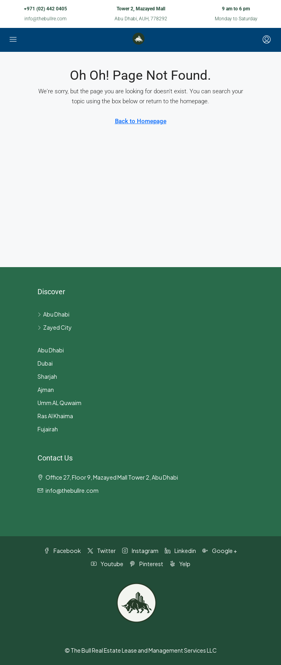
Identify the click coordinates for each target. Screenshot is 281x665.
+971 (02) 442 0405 (45, 9)
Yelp (180, 563)
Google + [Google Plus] (219, 550)
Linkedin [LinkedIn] (180, 550)
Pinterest (146, 563)
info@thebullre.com (45, 19)
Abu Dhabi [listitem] (53, 314)
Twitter (101, 550)
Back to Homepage (140, 121)
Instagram (140, 550)
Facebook (62, 550)
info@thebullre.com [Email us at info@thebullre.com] (72, 490)
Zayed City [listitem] (55, 327)
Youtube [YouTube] (107, 563)
